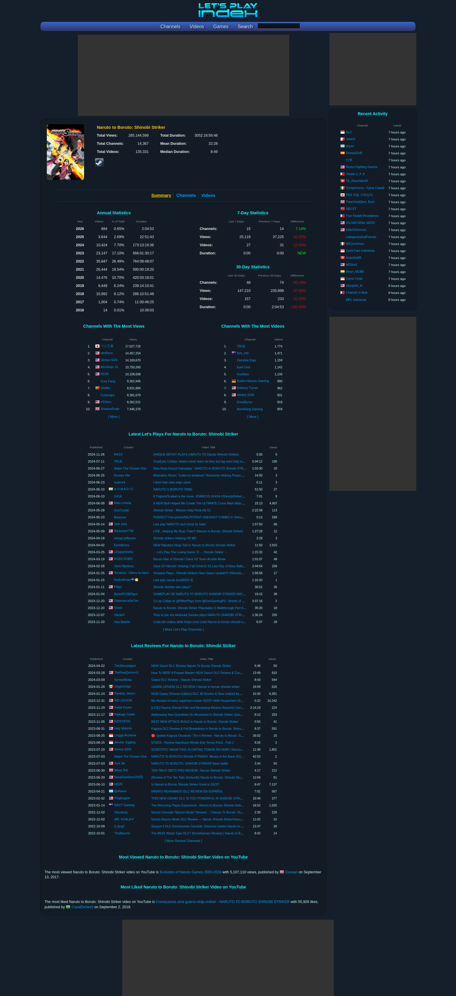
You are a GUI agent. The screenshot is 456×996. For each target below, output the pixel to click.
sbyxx (350, 146)
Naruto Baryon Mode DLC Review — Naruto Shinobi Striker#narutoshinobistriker (206, 819)
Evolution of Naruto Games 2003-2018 (191, 872)
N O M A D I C (123, 488)
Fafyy (118, 586)
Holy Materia (122, 728)
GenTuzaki (121, 510)
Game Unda (354, 278)
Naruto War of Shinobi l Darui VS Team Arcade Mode (189, 559)
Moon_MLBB (355, 271)
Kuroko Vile (122, 475)
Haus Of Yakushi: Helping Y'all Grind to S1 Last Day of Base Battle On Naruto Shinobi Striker (216, 566)
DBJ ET (351, 208)
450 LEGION (123, 700)
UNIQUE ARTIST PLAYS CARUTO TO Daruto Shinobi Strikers (196, 454)
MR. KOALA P (124, 819)
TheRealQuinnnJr (126, 672)
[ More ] (113, 416)
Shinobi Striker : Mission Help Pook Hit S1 (182, 510)
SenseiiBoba (123, 679)
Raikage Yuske (124, 714)
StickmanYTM (123, 530)
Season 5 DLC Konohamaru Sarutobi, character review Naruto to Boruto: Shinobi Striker (211, 826)
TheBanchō (122, 833)
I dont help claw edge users (172, 482)
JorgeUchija (122, 686)
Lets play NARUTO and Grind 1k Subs (179, 524)
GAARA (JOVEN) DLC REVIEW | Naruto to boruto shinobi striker (195, 686)
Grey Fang (108, 381)
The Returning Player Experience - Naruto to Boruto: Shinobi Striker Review (203, 805)
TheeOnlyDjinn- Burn (360, 202)
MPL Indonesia (356, 299)
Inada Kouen (123, 707)
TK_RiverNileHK (357, 181)
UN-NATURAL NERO (360, 222)
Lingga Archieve (125, 735)
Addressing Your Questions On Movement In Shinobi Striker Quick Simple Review (207, 714)
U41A (118, 496)
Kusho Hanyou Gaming (253, 381)
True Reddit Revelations (362, 215)
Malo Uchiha (122, 502)
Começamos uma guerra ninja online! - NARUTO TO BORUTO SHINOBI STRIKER (223, 902)
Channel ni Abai (356, 292)
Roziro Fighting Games (361, 167)
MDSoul (351, 264)
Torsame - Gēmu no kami (131, 572)
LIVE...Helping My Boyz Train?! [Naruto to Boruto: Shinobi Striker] (198, 531)
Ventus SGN (109, 360)
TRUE (241, 346)
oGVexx (106, 402)
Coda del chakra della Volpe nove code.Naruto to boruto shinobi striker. (201, 622)
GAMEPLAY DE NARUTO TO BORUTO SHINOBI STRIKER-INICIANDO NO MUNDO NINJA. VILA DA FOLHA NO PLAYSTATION (242, 594)
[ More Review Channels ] (183, 841)
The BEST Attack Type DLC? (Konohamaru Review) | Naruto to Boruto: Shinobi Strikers (211, 833)
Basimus (120, 517)
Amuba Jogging (125, 742)
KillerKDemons (356, 229)
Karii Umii (243, 367)
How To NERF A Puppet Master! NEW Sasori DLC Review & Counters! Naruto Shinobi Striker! (215, 672)
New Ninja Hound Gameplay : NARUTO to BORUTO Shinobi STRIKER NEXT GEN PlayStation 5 (219, 468)
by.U (349, 132)
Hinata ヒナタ (355, 174)
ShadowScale (110, 408)
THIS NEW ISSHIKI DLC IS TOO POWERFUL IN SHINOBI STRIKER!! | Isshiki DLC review (213, 798)
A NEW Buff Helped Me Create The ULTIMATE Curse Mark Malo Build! (201, 503)
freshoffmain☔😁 (126, 579)
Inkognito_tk (354, 285)
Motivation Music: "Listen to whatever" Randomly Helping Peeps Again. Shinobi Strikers (212, 475)
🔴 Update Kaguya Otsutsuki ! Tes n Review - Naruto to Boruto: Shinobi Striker (205, 735)
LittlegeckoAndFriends (361, 237)
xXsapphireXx (123, 551)
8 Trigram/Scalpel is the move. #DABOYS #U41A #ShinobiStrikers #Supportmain (208, 496)
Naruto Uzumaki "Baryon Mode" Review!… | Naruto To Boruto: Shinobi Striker (204, 812)
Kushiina (243, 374)
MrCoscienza (355, 243)
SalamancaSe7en (126, 600)
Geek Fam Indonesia (360, 250)
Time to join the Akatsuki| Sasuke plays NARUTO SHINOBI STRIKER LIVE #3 (206, 615)
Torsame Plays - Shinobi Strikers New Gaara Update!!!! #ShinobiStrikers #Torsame (209, 573)
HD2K (105, 374)
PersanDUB (354, 153)
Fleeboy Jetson (124, 693)
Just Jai (119, 763)
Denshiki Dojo (246, 360)
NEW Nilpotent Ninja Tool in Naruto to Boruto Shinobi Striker (194, 545)
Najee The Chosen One (130, 468)
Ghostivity (121, 812)
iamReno (107, 353)
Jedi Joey (120, 523)
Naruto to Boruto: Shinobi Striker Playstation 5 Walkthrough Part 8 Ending (203, 608)
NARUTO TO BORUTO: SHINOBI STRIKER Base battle (189, 763)
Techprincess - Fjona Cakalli (365, 188)
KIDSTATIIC (122, 721)
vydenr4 (119, 482)
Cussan (291, 872)
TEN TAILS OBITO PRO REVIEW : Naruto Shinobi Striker (190, 770)
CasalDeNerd (82, 907)
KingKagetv (122, 798)
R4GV (118, 454)
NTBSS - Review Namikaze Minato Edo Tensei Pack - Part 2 (192, 742)
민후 (349, 160)
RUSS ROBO (123, 558)
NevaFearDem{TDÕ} (128, 777)
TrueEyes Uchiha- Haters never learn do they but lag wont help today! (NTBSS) (207, 461)
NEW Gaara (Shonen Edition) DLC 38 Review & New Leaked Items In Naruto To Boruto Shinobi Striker (221, 693)
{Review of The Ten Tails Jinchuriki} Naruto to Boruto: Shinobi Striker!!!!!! (200, 777)
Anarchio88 (353, 257)
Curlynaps (108, 395)
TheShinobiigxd (125, 665)
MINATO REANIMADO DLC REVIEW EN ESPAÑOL (187, 791)
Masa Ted (121, 770)
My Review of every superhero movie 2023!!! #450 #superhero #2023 (198, 700)
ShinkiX (119, 615)
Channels (186, 195)
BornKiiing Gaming (250, 409)
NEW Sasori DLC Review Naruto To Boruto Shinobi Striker (191, 665)
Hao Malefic (122, 622)
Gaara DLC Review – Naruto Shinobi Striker (181, 679)
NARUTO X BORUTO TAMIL (173, 489)
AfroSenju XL (109, 367)
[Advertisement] (183, 75)
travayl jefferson (125, 538)
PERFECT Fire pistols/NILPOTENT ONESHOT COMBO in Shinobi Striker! (204, 517)
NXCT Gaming (124, 805)
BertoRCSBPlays (126, 594)
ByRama (120, 791)
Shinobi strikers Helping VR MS (174, 538)
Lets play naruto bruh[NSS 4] (173, 580)
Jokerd (350, 139)
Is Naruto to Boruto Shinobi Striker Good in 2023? (185, 784)
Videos (208, 195)
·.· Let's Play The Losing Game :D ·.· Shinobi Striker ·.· (190, 552)
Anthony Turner (247, 388)
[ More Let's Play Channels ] (183, 629)
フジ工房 (107, 346)
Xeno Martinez (124, 566)
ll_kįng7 (119, 826)
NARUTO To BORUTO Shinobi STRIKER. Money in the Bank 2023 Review (202, 756)
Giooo (118, 607)
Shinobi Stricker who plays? (172, 587)
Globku (106, 388)
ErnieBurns (244, 402)
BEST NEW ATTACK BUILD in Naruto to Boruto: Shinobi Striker (194, 721)
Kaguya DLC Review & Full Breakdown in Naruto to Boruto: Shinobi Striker (202, 728)
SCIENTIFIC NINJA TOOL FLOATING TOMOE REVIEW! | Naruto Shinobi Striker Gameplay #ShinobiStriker (224, 749)
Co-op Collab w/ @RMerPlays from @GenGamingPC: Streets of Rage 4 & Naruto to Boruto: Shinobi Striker (226, 601)
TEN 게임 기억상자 (359, 195)
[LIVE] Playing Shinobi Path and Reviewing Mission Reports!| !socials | (199, 707)
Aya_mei (243, 353)
